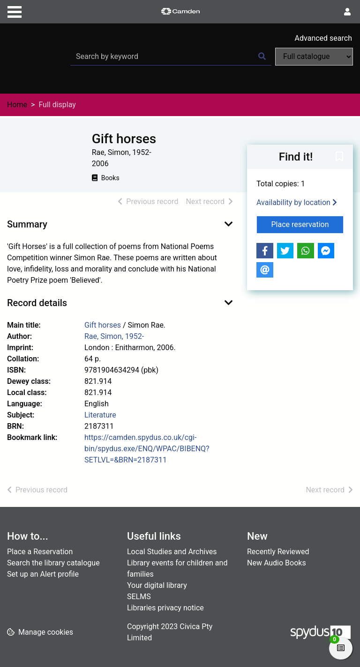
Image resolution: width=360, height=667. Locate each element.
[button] (339, 157)
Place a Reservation (40, 551)
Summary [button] (27, 224)
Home (17, 104)
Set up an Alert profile (43, 574)
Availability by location (296, 202)
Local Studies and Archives (172, 551)
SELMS (139, 596)
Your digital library (157, 585)
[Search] (262, 57)
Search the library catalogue (53, 562)
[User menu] (347, 12)
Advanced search (323, 38)
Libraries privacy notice (165, 607)
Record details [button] (37, 302)
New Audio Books (276, 562)
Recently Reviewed (278, 551)
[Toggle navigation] (15, 11)
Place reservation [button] (307, 224)
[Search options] (314, 57)
